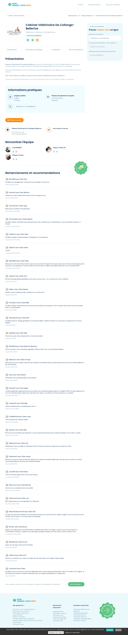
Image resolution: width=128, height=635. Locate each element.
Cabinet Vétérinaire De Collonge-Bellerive (26, 128)
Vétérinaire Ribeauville (80, 613)
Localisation (55, 50)
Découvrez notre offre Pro (21, 611)
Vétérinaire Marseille (59, 619)
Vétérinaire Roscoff (79, 615)
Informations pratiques (34, 50)
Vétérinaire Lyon (58, 615)
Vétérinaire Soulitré (79, 620)
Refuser (118, 630)
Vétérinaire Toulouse (59, 613)
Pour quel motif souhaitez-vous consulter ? (102, 43)
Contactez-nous (18, 624)
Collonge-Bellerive (87, 15)
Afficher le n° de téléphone (25, 106)
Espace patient (18, 615)
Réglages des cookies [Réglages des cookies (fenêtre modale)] (56, 632)
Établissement (73, 15)
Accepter (110, 630)
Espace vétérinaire (19, 617)
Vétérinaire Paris (58, 611)
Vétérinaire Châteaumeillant (82, 619)
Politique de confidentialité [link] (72, 632)
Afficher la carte (14, 120)
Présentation (12, 50)
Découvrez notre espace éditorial (24, 609)
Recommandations (76, 50)
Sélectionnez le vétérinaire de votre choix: (102, 51)
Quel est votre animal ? (96, 34)
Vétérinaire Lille (58, 621)
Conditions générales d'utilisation (23, 619)
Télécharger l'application (21, 613)
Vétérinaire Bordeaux (60, 617)
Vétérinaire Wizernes (80, 617)
